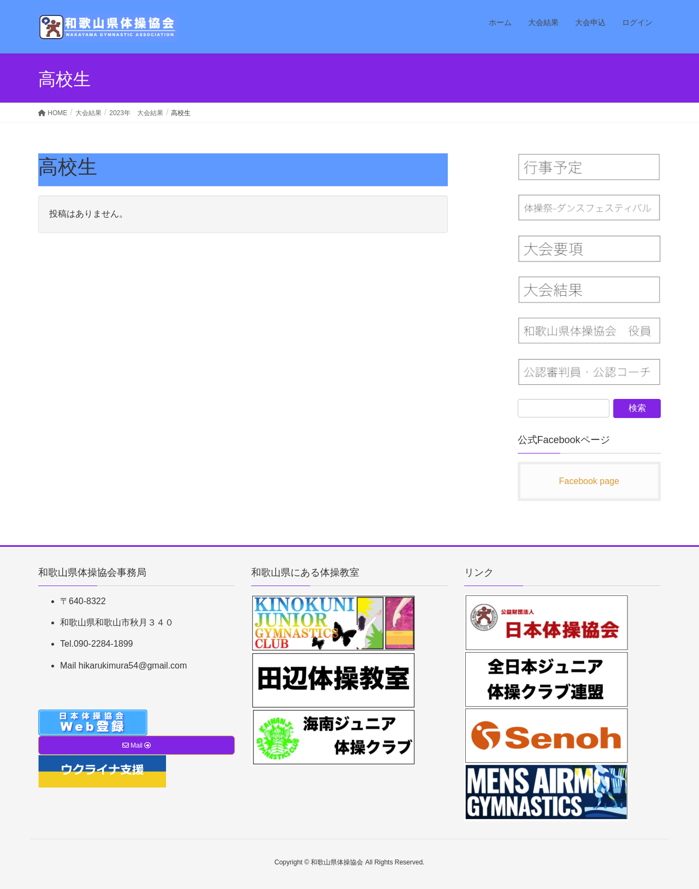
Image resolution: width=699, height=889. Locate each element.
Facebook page (589, 481)
